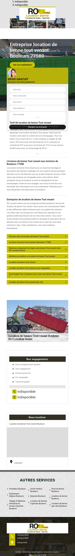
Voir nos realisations (22, 65)
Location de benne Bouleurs (58, 497)
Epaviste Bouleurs (37, 496)
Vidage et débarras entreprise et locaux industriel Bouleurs (16, 505)
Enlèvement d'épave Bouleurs (15, 495)
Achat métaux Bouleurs (35, 490)
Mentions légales (51, 552)
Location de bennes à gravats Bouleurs (37, 502)
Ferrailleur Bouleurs (16, 489)
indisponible (20, 1)
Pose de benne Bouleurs (56, 490)
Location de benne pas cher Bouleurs (58, 504)
